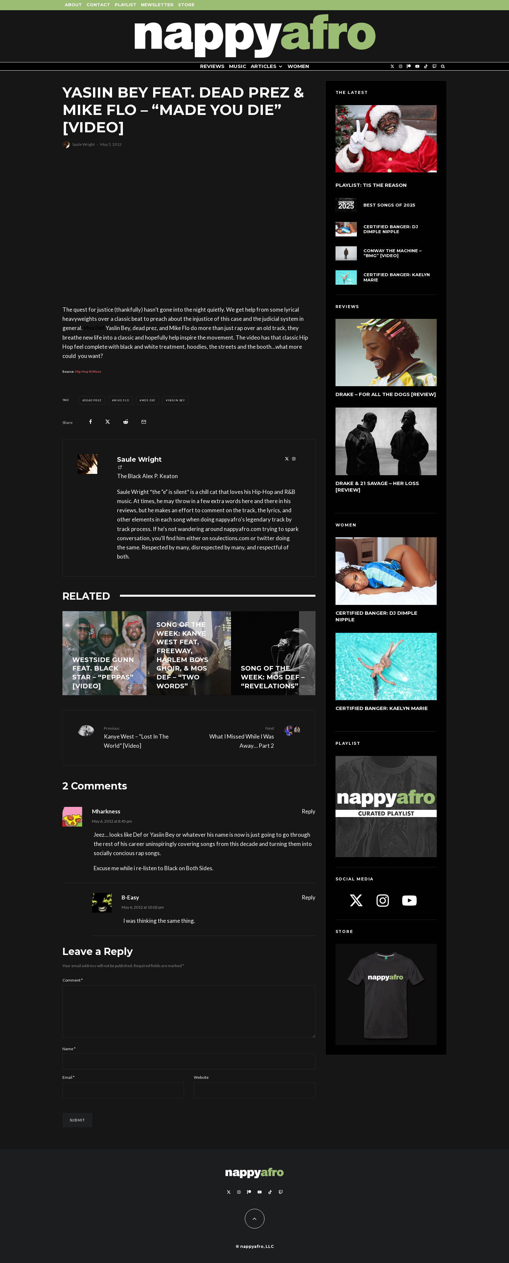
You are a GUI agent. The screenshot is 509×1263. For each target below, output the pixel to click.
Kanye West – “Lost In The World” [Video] (144, 737)
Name (69, 1056)
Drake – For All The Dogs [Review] (385, 394)
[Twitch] (434, 66)
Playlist (125, 4)
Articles (263, 66)
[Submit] (125, 421)
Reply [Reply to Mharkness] (308, 811)
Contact (98, 4)
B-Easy (130, 897)
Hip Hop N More (88, 371)
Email (68, 1085)
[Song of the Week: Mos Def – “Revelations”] (273, 653)
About (73, 4)
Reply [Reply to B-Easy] (308, 897)
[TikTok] (426, 66)
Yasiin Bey (176, 400)
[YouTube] (417, 66)
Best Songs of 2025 (389, 205)
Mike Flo (121, 400)
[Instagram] (401, 66)
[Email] (143, 421)
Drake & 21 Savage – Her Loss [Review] (377, 486)
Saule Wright (83, 144)
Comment (72, 980)
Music (237, 66)
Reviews (212, 66)
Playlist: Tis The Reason (371, 185)
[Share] (90, 421)
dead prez (92, 400)
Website (201, 1085)
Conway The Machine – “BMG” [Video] (392, 253)
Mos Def (149, 400)
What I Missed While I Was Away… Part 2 (234, 737)
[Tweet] (107, 421)
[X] (392, 66)
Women (298, 66)
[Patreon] (409, 66)
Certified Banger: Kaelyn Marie (396, 277)
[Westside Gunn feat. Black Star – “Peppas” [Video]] (104, 653)
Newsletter (157, 4)
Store (186, 4)
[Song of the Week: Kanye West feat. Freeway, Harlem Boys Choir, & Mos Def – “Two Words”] (189, 653)
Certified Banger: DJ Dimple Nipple (390, 229)
